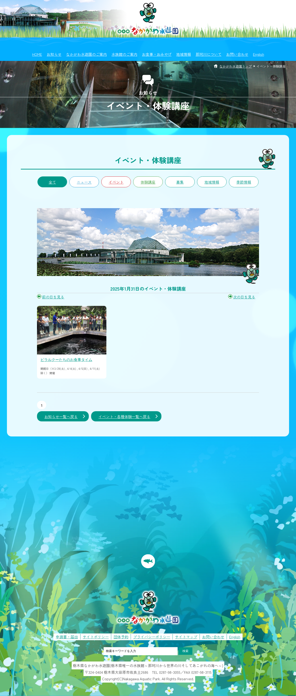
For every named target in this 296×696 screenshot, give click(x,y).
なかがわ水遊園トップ (235, 66)
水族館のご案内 (124, 54)
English (258, 54)
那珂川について (209, 54)
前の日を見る (53, 297)
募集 (180, 182)
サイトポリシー (96, 637)
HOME (37, 54)
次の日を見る (244, 297)
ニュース (84, 182)
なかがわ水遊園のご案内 (86, 54)
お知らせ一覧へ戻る (61, 416)
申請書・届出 (67, 637)
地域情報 (183, 54)
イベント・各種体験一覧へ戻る (124, 416)
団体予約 (121, 637)
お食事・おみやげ (157, 54)
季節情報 (243, 182)
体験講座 (148, 182)
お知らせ (54, 54)
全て (52, 182)
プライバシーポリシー (151, 637)
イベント (116, 182)
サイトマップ (186, 637)
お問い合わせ (237, 54)
